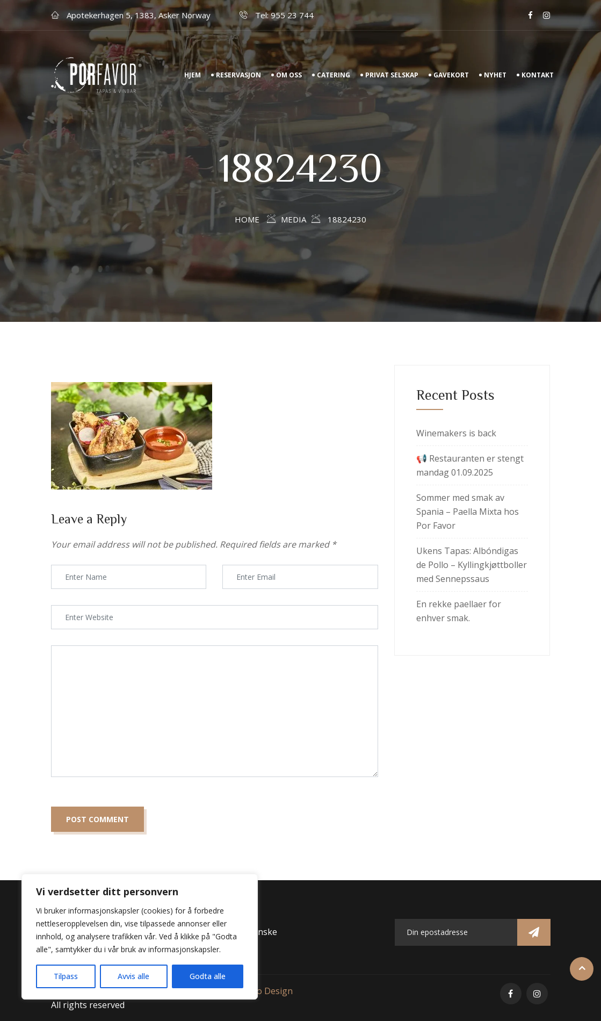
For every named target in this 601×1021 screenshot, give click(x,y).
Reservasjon (238, 75)
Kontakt (538, 75)
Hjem (192, 75)
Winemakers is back (456, 433)
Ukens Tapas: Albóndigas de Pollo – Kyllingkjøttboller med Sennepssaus (471, 565)
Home (247, 219)
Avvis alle (133, 976)
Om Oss (289, 75)
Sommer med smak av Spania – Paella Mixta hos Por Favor (467, 511)
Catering (333, 75)
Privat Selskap (391, 75)
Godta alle (208, 976)
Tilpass (66, 976)
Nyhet (495, 75)
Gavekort (451, 75)
